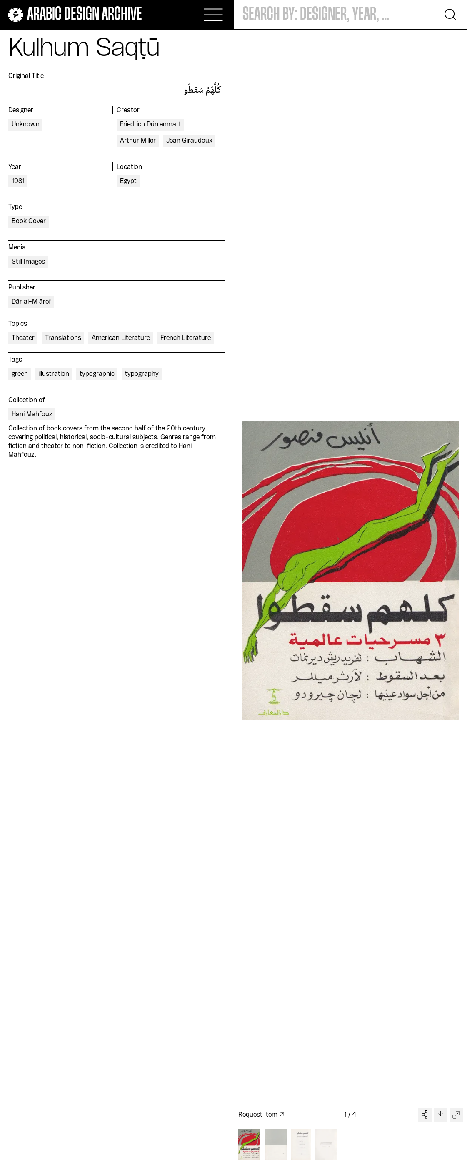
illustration (53, 374)
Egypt (128, 181)
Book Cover (29, 221)
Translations (63, 338)
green (20, 374)
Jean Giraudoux (189, 141)
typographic (97, 374)
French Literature (185, 338)
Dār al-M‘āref (31, 302)
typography (142, 374)
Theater (23, 338)
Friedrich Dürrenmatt (150, 125)
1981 (18, 181)
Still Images (28, 262)
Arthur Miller (138, 141)
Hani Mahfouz (32, 415)
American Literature (121, 338)
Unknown (26, 125)
